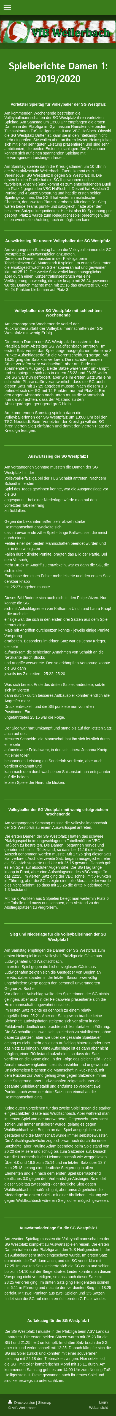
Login (103, 1402)
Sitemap (44, 1402)
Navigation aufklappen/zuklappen (58, 7)
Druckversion (22, 1402)
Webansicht (98, 1407)
